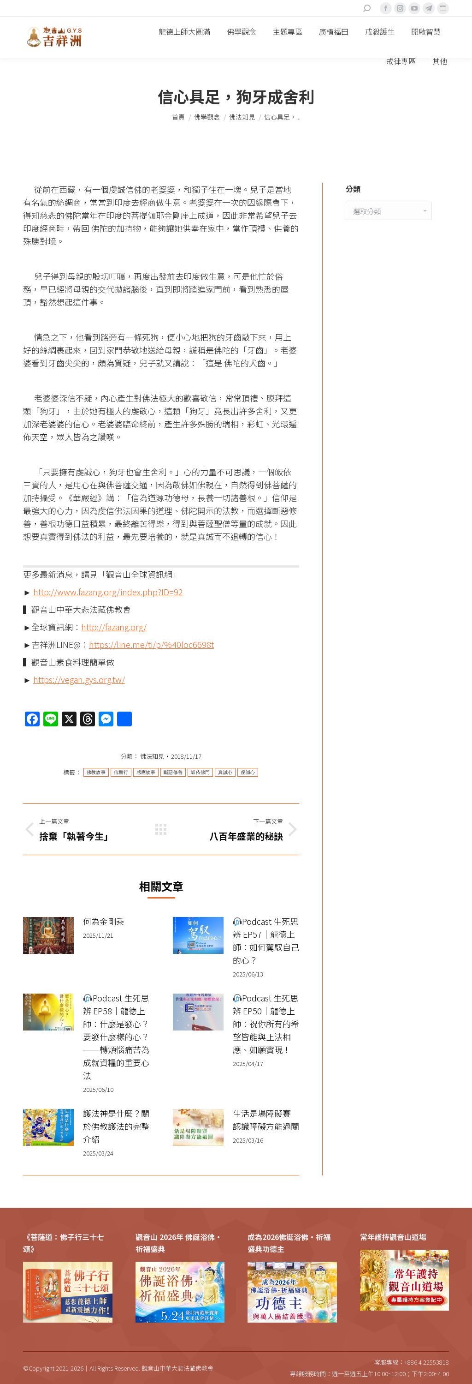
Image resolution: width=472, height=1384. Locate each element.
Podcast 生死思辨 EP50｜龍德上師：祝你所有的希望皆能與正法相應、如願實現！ (266, 1023)
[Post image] (48, 935)
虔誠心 (248, 772)
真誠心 (225, 772)
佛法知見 (152, 756)
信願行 (121, 772)
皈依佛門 (200, 772)
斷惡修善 (173, 772)
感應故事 (145, 772)
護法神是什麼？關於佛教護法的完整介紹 (116, 1126)
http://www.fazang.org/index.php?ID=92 (108, 592)
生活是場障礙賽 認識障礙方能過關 (266, 1119)
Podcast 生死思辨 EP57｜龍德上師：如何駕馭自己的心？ (266, 940)
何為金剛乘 (103, 921)
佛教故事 (96, 772)
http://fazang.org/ (114, 627)
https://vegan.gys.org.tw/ (79, 679)
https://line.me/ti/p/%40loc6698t (151, 644)
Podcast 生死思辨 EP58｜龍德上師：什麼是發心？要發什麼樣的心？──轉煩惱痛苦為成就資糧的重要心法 (116, 1036)
